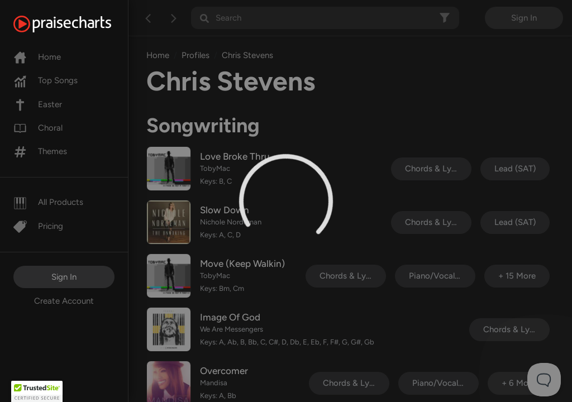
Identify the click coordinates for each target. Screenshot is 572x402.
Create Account (64, 301)
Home (37, 57)
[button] (37, 391)
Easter (37, 104)
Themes (40, 151)
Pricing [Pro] (38, 226)
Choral (38, 128)
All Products (48, 202)
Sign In (64, 277)
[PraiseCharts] (76, 24)
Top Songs (45, 80)
